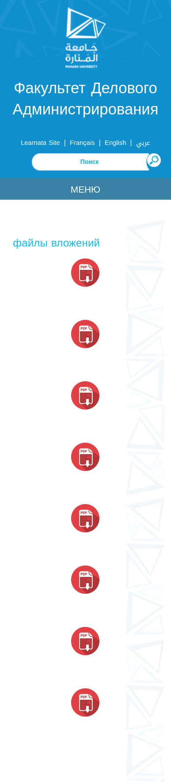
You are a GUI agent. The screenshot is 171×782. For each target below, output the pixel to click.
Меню (85, 189)
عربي (143, 143)
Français (82, 143)
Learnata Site (40, 143)
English (115, 143)
